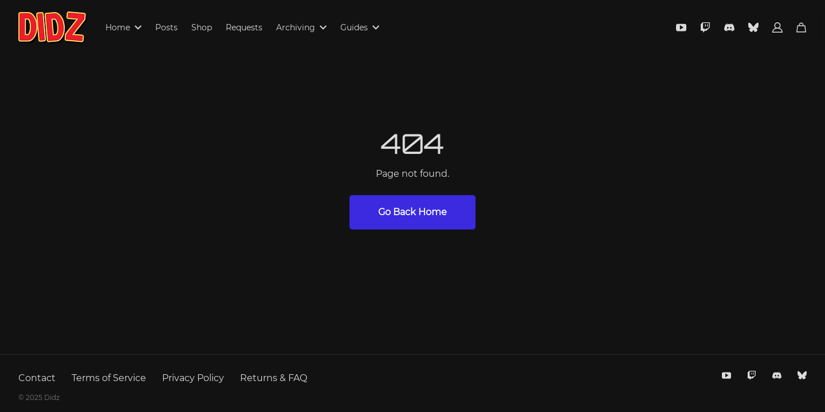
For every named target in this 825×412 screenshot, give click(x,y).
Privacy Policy (193, 378)
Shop (201, 27)
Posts (166, 27)
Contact (37, 378)
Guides (359, 27)
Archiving (301, 27)
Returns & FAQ (273, 378)
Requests (244, 27)
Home (123, 27)
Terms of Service (109, 378)
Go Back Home (412, 212)
